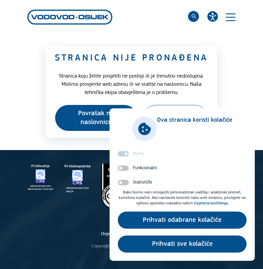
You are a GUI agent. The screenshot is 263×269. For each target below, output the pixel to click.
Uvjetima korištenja (211, 203)
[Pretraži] (193, 16)
